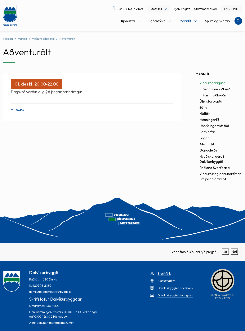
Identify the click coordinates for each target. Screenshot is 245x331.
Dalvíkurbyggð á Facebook (175, 288)
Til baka (17, 110)
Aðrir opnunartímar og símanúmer (51, 322)
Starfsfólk (164, 273)
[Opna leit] (238, 21)
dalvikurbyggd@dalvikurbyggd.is (50, 291)
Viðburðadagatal (43, 39)
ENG (227, 9)
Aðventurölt (67, 39)
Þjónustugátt (182, 9)
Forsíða (8, 39)
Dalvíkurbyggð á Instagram (175, 295)
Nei (234, 251)
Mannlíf (22, 39)
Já (225, 251)
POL (235, 9)
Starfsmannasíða (205, 9)
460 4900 (52, 306)
